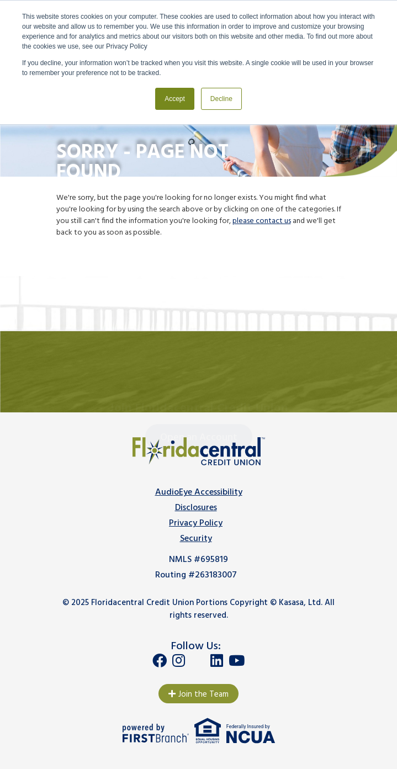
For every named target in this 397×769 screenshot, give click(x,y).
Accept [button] (175, 99)
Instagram (178, 660)
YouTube (237, 660)
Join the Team (203, 694)
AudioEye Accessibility (198, 492)
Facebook (159, 660)
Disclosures (196, 508)
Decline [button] (221, 99)
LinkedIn (216, 660)
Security (196, 539)
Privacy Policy (196, 523)
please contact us (261, 221)
